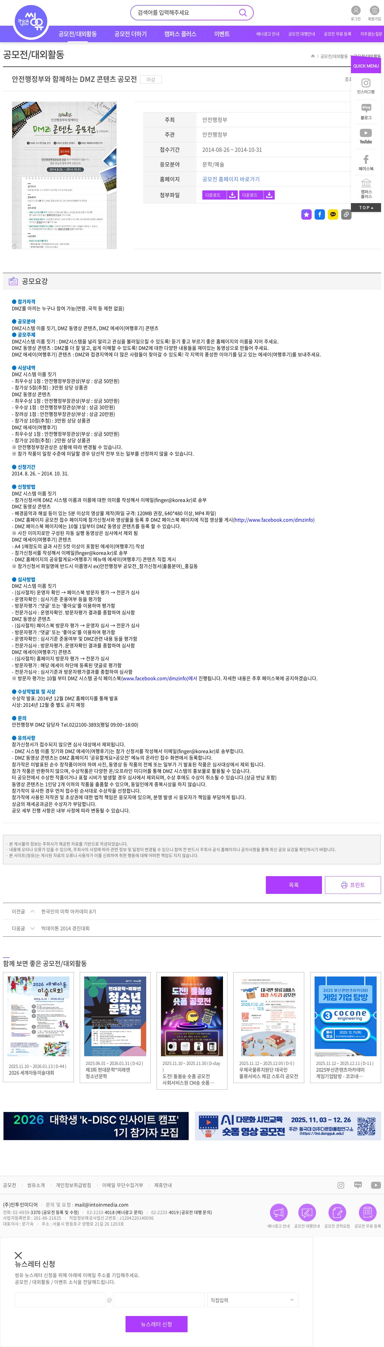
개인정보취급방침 (73, 1184)
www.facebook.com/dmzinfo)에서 (160, 678)
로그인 (356, 13)
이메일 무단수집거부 (122, 1184)
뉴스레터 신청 (156, 1324)
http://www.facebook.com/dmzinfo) (275, 519)
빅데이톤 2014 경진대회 (65, 928)
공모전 (9, 1184)
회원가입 (374, 13)
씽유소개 (36, 1184)
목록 (294, 885)
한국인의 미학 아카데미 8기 (68, 911)
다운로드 (213, 195)
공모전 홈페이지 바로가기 (231, 179)
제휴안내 (163, 1184)
